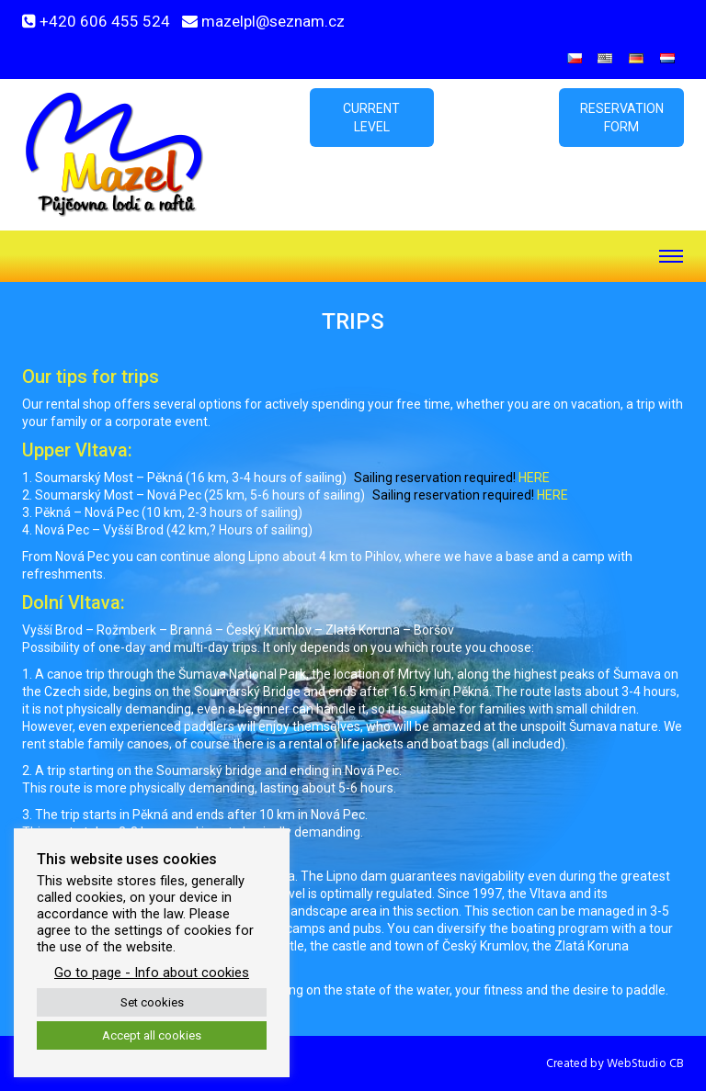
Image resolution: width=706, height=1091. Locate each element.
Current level (371, 117)
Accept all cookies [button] (151, 1035)
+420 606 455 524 (105, 21)
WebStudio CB (645, 1063)
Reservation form (622, 117)
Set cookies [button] (152, 1002)
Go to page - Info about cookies (151, 972)
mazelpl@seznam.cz (273, 21)
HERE (534, 477)
